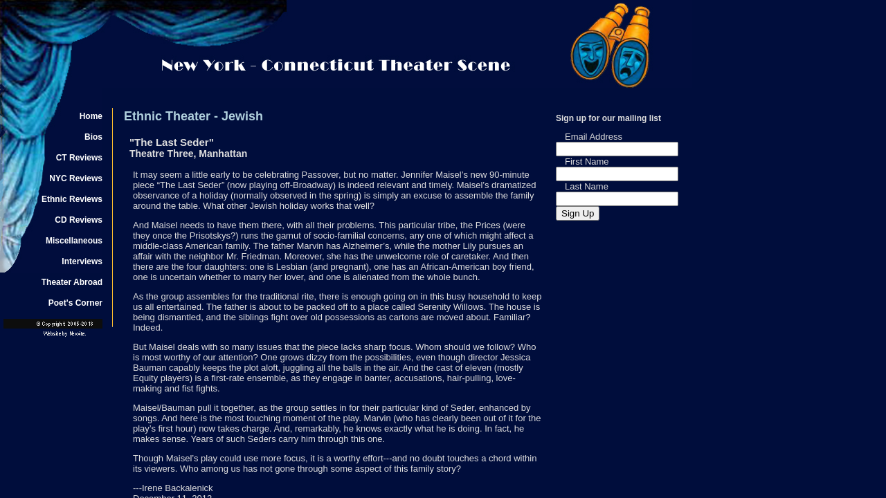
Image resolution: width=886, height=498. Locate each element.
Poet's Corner (75, 303)
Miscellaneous (74, 241)
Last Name (586, 186)
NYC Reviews (75, 178)
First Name (587, 161)
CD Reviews (78, 220)
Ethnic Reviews (72, 199)
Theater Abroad (72, 282)
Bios (93, 137)
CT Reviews (79, 158)
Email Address (593, 136)
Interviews (82, 261)
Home (91, 116)
